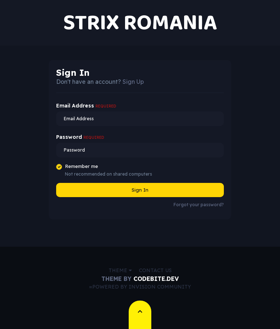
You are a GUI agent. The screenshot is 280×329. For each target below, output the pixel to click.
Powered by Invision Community (141, 286)
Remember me (81, 166)
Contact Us (155, 270)
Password (80, 137)
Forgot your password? (199, 204)
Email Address (86, 105)
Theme (120, 270)
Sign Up (133, 81)
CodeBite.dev (156, 278)
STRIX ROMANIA (140, 23)
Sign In (140, 190)
